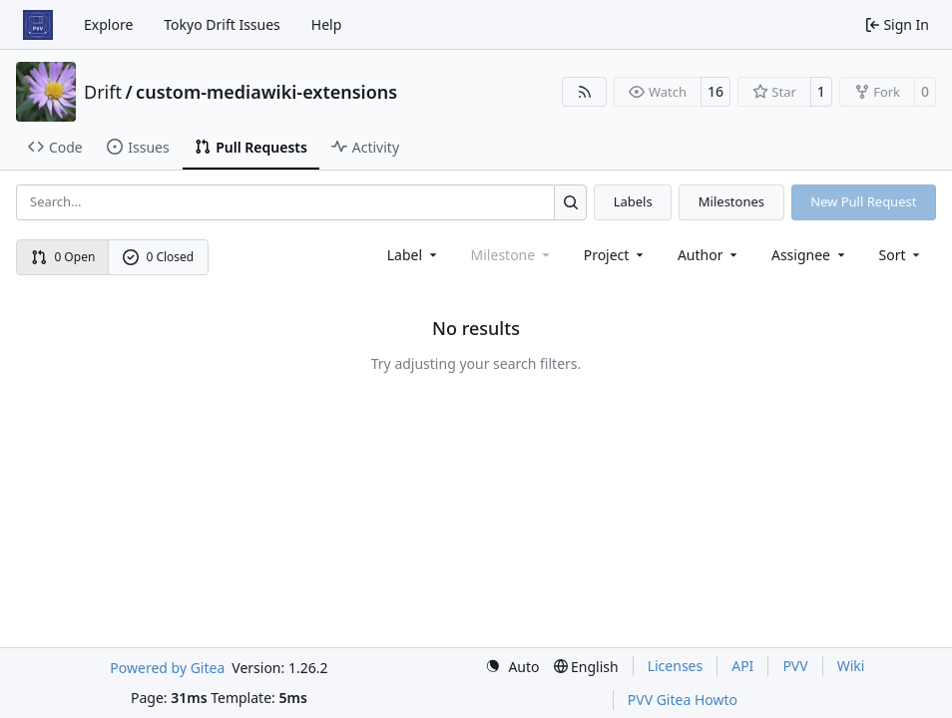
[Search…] (570, 201)
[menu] (901, 254)
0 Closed (159, 256)
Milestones (731, 201)
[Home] (38, 25)
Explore (108, 24)
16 (715, 91)
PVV (794, 665)
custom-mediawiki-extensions (266, 92)
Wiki (851, 665)
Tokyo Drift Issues (222, 24)
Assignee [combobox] (809, 254)
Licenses (676, 665)
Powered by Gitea (167, 667)
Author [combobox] (709, 254)
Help (326, 24)
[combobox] (413, 254)
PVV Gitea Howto (682, 699)
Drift (103, 92)
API (742, 665)
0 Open (63, 256)
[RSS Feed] (585, 92)
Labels (633, 201)
